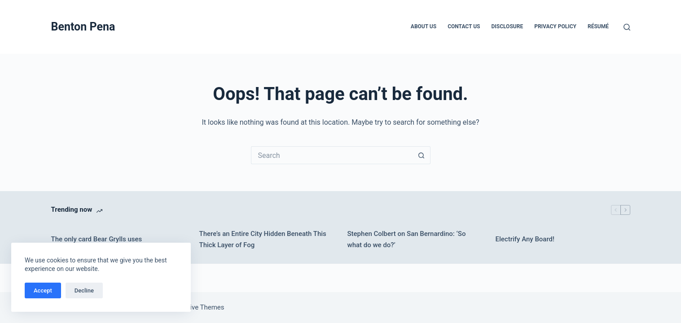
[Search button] (422, 155)
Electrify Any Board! (525, 239)
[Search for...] (332, 155)
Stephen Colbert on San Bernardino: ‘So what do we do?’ (406, 239)
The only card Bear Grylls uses (96, 239)
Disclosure (507, 26)
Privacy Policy (555, 26)
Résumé (598, 26)
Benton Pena (83, 26)
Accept (43, 290)
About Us (423, 26)
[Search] (627, 27)
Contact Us (464, 26)
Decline (84, 290)
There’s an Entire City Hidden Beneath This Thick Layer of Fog (262, 239)
